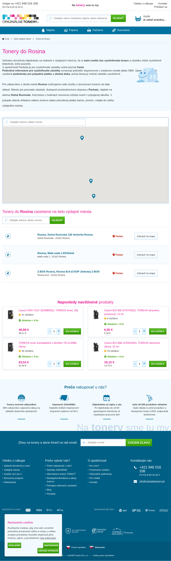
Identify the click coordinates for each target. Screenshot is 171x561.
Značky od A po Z (13, 474)
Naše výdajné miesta (22, 39)
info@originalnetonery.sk (152, 481)
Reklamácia (10, 482)
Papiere (70, 30)
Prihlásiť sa (160, 6)
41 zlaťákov (28, 315)
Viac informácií (48, 537)
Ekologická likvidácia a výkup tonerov (61, 480)
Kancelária (123, 30)
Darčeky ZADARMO (57, 470)
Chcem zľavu (139, 443)
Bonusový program (13, 478)
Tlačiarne (96, 30)
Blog (49, 489)
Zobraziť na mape (146, 236)
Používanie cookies (99, 470)
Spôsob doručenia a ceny (17, 466)
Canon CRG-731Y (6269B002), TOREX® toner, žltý (48, 310)
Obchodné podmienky (101, 474)
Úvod (7, 39)
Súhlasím (14, 545)
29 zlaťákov (113, 351)
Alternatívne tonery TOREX (61, 473)
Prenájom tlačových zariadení (62, 485)
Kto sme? (94, 466)
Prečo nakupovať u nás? (59, 466)
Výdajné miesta (12, 470)
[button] (91, 181)
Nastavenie (51, 545)
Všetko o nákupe (143, 3)
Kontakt (93, 482)
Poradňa (51, 494)
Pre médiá (95, 478)
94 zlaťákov (28, 351)
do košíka (72, 331)
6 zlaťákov (112, 318)
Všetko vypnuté (48, 550)
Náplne (46, 30)
